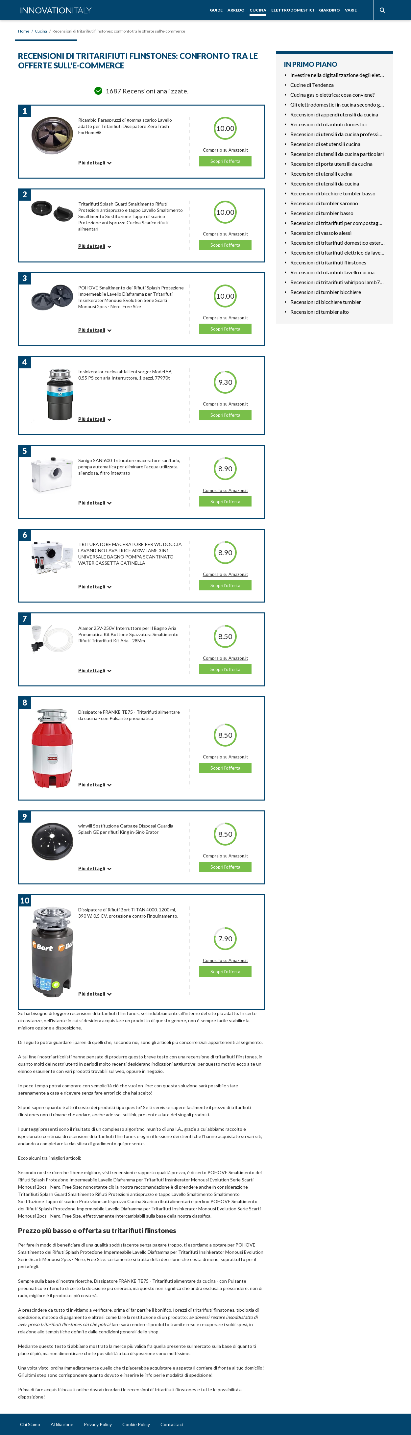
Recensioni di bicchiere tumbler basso (332, 193)
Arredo (236, 10)
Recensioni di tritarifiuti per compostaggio (337, 223)
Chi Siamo (30, 1424)
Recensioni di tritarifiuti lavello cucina (332, 272)
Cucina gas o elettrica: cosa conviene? (332, 94)
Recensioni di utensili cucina (321, 173)
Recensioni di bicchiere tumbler (325, 302)
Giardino (329, 10)
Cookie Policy (136, 1424)
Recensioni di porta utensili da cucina (331, 164)
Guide (216, 10)
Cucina (258, 10)
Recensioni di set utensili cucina (325, 144)
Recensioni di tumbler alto (319, 312)
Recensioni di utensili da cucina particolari (337, 154)
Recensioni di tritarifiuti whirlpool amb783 (337, 282)
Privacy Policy (98, 1424)
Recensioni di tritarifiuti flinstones (328, 262)
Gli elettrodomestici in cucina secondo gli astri (337, 104)
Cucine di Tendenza (312, 85)
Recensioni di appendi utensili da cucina (334, 114)
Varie (351, 10)
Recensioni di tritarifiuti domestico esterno (337, 242)
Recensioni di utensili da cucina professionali (337, 134)
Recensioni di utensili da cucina (324, 183)
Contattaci (171, 1424)
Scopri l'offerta (225, 161)
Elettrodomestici (292, 10)
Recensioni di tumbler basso (321, 213)
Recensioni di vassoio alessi (320, 233)
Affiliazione (62, 1424)
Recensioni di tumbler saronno (324, 203)
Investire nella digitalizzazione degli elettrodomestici (337, 75)
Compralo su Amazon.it (225, 150)
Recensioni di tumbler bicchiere (325, 292)
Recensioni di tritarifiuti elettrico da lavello (337, 252)
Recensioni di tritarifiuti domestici (328, 124)
